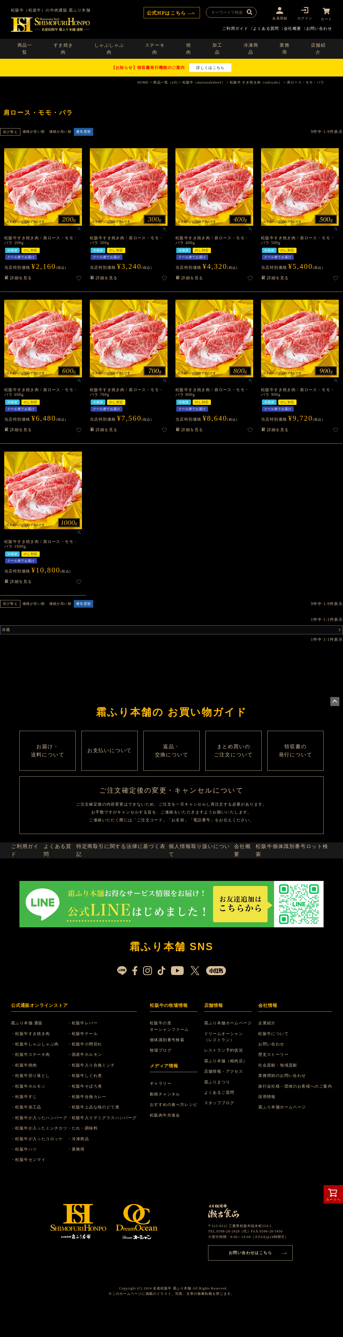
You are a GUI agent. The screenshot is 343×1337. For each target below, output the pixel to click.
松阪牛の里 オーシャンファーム (171, 1055)
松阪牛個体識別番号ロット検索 (295, 875)
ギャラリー (162, 1113)
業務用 (284, 48)
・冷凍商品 (85, 1168)
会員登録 (278, 18)
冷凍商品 (251, 48)
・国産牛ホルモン (91, 1084)
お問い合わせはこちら (250, 1280)
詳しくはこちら (210, 66)
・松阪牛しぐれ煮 (91, 1105)
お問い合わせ (319, 27)
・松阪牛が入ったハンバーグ (42, 1147)
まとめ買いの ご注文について (233, 761)
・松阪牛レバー (89, 1052)
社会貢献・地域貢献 (277, 1094)
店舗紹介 (318, 48)
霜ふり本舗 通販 (30, 1052)
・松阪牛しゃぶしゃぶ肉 (38, 1073)
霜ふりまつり (218, 1111)
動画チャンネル (167, 1123)
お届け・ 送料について (47, 761)
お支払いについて (109, 761)
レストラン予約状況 (224, 1079)
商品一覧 (24, 48)
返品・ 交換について (171, 761)
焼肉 (188, 48)
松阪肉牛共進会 (167, 1144)
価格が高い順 (60, 131)
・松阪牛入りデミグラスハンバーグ (108, 1147)
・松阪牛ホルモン (31, 1115)
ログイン (303, 18)
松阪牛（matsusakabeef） (203, 82)
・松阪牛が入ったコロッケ (40, 1168)
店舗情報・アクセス (224, 1101)
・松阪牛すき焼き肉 (34, 1063)
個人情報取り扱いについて (201, 875)
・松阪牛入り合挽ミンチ (98, 1094)
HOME (143, 82)
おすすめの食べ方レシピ (175, 1134)
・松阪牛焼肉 (27, 1094)
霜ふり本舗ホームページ (229, 1052)
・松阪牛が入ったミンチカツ (42, 1157)
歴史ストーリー (273, 1084)
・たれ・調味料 (89, 1157)
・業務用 (83, 1178)
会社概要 (292, 27)
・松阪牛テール (89, 1063)
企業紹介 (267, 1052)
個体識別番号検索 (169, 1069)
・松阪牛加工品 (29, 1136)
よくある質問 (266, 27)
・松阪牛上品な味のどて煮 (100, 1136)
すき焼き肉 (63, 48)
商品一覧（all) (165, 82)
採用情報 (267, 1126)
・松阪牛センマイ (31, 1189)
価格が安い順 (34, 131)
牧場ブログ (162, 1079)
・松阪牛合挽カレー (93, 1126)
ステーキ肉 (155, 48)
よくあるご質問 (220, 1121)
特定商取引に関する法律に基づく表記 (125, 875)
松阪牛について (273, 1063)
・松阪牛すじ (27, 1126)
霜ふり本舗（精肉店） (226, 1090)
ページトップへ (334, 700)
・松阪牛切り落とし (34, 1105)
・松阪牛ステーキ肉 (34, 1084)
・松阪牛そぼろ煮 (91, 1115)
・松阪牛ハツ (27, 1178)
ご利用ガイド (235, 27)
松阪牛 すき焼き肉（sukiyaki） (256, 82)
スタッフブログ (220, 1132)
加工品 (217, 48)
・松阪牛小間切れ (91, 1073)
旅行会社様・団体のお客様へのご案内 (295, 1115)
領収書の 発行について (295, 761)
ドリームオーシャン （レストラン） (224, 1066)
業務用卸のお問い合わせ (282, 1105)
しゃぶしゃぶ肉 (109, 48)
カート (326, 18)
